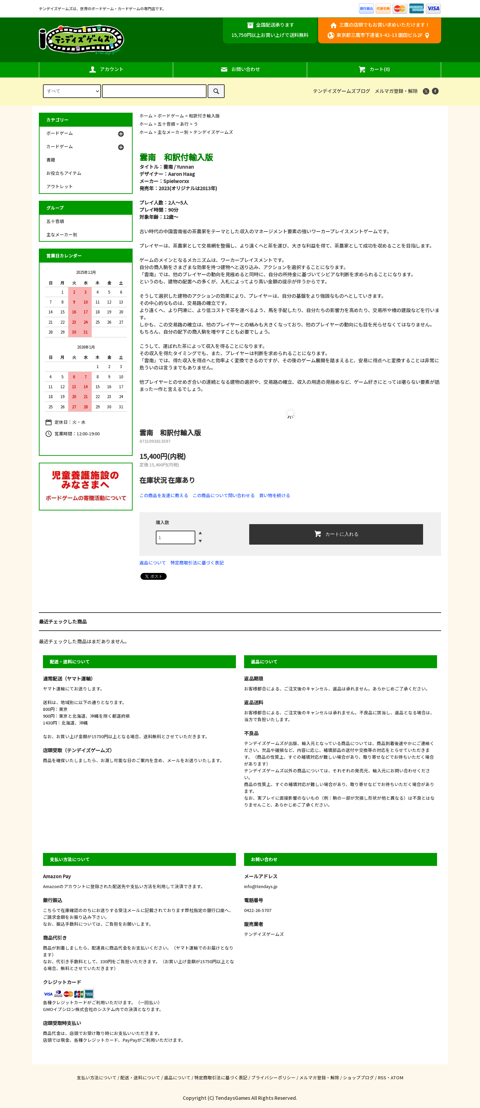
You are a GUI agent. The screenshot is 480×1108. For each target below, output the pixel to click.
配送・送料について (140, 1077)
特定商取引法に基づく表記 (197, 562)
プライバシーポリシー (273, 1077)
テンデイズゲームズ (213, 132)
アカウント (106, 69)
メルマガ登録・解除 (396, 90)
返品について (152, 562)
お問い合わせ (240, 69)
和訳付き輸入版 (204, 115)
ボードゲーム (171, 115)
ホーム (146, 115)
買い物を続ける (274, 495)
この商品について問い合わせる (224, 495)
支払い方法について (97, 1077)
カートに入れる (336, 534)
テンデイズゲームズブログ (341, 90)
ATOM (397, 1077)
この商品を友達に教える (163, 495)
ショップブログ (358, 1077)
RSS (382, 1077)
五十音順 (166, 124)
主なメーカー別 (173, 132)
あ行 (184, 124)
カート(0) (374, 69)
